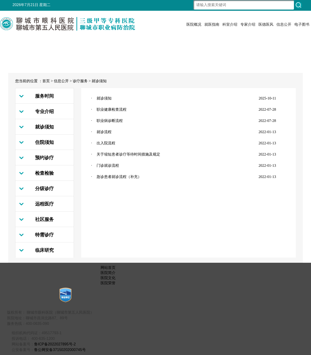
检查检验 (44, 173)
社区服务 (44, 219)
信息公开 (283, 24)
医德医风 (265, 24)
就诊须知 (99, 81)
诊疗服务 (80, 81)
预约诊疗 (44, 157)
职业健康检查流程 (112, 109)
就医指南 (211, 24)
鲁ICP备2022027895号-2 (55, 344)
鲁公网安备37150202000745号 (60, 350)
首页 (46, 81)
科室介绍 (229, 24)
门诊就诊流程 (108, 165)
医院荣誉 (108, 283)
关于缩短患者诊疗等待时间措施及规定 (128, 154)
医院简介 (108, 273)
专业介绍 (44, 111)
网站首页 (108, 268)
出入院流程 (106, 143)
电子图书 (301, 24)
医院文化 (108, 278)
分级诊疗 (44, 188)
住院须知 (44, 142)
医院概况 (193, 24)
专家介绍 (247, 24)
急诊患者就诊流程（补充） (119, 177)
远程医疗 (44, 203)
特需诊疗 (44, 234)
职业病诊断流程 (110, 121)
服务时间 (44, 96)
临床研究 (44, 250)
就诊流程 (104, 132)
